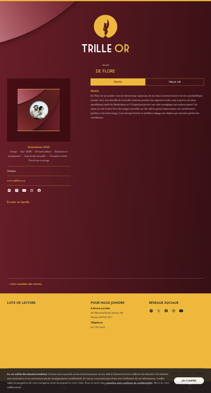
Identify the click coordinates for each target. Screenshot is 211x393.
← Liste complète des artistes (24, 284)
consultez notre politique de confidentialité (129, 383)
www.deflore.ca (16, 181)
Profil (118, 82)
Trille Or (175, 82)
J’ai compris (189, 380)
